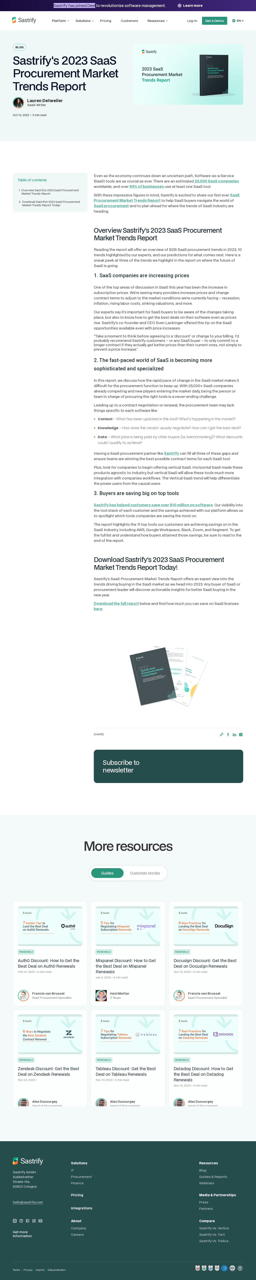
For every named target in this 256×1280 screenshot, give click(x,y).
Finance (77, 1183)
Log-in (192, 20)
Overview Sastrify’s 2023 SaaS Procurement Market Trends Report (49, 192)
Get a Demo (214, 20)
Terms (16, 1269)
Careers (77, 1235)
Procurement (81, 1177)
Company (78, 1228)
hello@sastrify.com (28, 1202)
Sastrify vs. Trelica (213, 1241)
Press (203, 1202)
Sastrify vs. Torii (212, 1235)
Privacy (28, 1269)
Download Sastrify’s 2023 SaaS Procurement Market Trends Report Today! (49, 203)
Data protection (57, 1269)
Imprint (40, 1269)
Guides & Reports (213, 1177)
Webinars (206, 1183)
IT (72, 1170)
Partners (206, 1209)
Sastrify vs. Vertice (214, 1228)
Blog (202, 1170)
